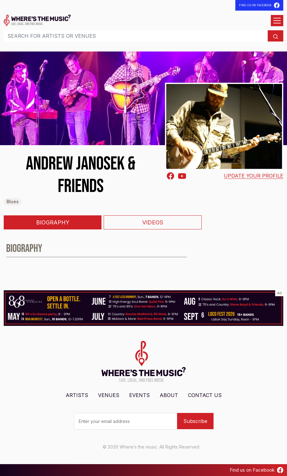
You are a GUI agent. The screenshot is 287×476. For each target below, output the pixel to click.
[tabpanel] (143, 251)
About (169, 395)
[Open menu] (277, 20)
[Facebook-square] (170, 175)
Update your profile (253, 176)
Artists (77, 395)
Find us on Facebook (256, 470)
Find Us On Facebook (259, 5)
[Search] (136, 36)
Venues (108, 395)
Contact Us (205, 395)
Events (139, 395)
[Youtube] (182, 175)
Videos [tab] (152, 222)
